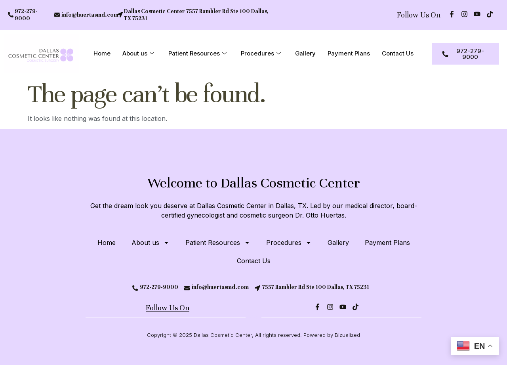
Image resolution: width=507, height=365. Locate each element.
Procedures (261, 54)
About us (138, 54)
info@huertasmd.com (89, 14)
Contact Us (398, 53)
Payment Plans (349, 53)
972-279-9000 (26, 15)
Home (102, 53)
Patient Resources (197, 54)
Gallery (305, 53)
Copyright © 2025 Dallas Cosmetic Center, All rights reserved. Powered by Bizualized (253, 335)
